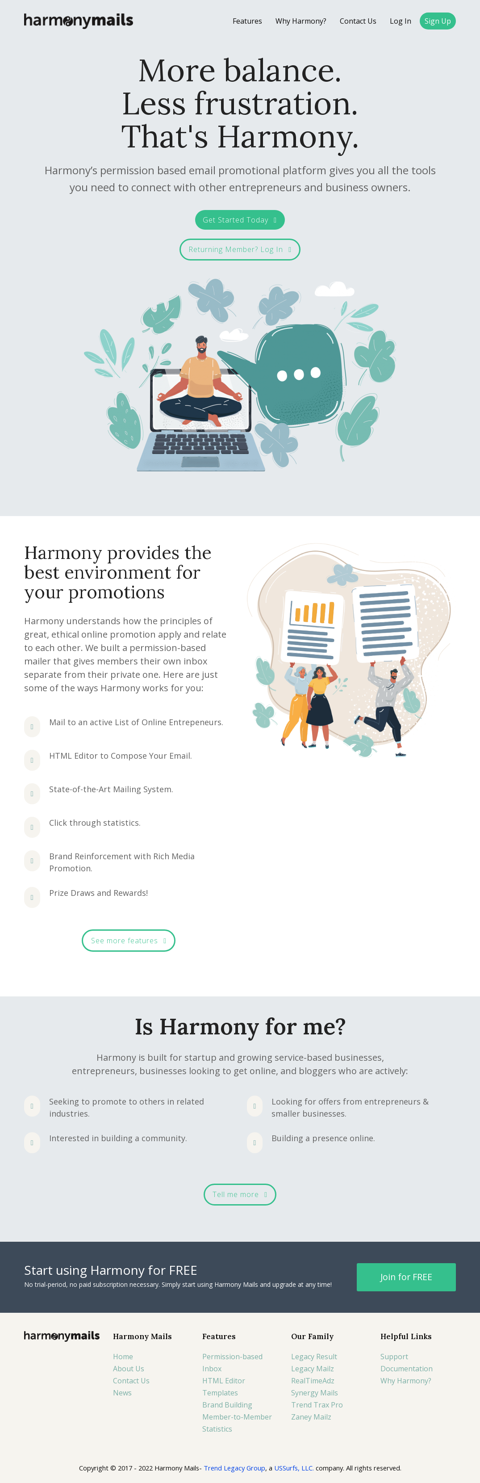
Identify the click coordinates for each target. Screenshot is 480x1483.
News (122, 1393)
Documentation (406, 1369)
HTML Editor (223, 1381)
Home (123, 1356)
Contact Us (131, 1381)
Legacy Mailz (312, 1369)
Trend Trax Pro (317, 1405)
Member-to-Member (237, 1417)
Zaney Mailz (311, 1417)
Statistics (217, 1429)
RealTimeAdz (312, 1381)
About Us (128, 1369)
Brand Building (227, 1405)
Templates (220, 1393)
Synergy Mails (314, 1393)
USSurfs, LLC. (294, 1467)
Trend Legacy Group (234, 1467)
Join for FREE (406, 1277)
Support (394, 1356)
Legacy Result (314, 1356)
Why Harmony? (405, 1381)
